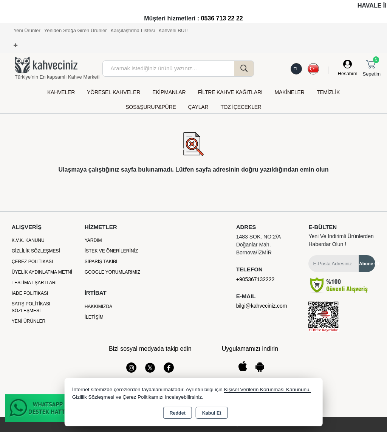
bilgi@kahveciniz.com (261, 306)
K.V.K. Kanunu (28, 240)
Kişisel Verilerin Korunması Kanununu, (267, 389)
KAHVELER (61, 92)
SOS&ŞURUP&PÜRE (150, 107)
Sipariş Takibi (101, 261)
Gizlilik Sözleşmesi (36, 251)
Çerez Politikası (32, 261)
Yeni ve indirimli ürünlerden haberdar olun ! (340, 240)
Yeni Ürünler (28, 321)
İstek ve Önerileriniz (111, 251)
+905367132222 (255, 279)
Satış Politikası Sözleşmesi (31, 307)
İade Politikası (30, 293)
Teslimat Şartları (34, 282)
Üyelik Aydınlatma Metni (42, 272)
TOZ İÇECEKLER (240, 107)
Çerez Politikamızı (143, 397)
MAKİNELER (290, 92)
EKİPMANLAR (169, 92)
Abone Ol (367, 263)
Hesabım (348, 73)
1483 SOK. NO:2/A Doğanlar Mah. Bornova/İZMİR (258, 244)
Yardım (93, 240)
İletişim (94, 317)
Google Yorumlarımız (112, 272)
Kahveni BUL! (174, 30)
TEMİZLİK (328, 92)
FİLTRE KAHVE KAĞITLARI (230, 92)
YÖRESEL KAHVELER (113, 92)
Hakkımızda (98, 306)
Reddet (177, 413)
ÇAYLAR (198, 107)
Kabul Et (211, 413)
